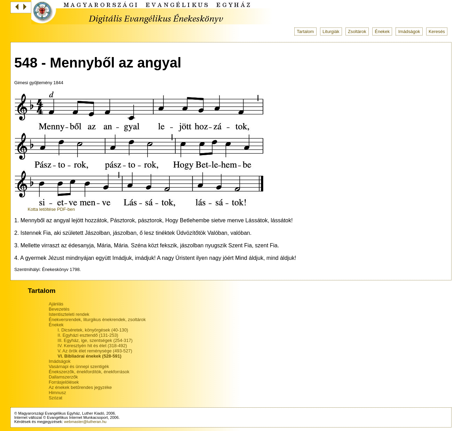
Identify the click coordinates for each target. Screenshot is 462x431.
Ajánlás (56, 303)
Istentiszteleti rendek (69, 314)
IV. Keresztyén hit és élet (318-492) (92, 345)
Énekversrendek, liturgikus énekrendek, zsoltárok (97, 319)
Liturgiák (330, 31)
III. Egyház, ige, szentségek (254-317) (95, 340)
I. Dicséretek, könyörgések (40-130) (93, 330)
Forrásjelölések (64, 382)
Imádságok (409, 31)
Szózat (55, 397)
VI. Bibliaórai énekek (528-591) (90, 356)
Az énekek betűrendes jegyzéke (80, 387)
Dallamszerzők (63, 377)
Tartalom (305, 31)
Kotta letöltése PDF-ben (51, 209)
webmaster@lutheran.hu (85, 422)
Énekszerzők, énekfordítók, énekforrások (89, 371)
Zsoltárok (357, 31)
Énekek (382, 31)
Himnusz (57, 392)
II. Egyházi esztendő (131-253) (88, 335)
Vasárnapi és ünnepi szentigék (79, 366)
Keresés (437, 31)
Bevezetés (59, 309)
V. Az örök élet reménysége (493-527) (95, 350)
